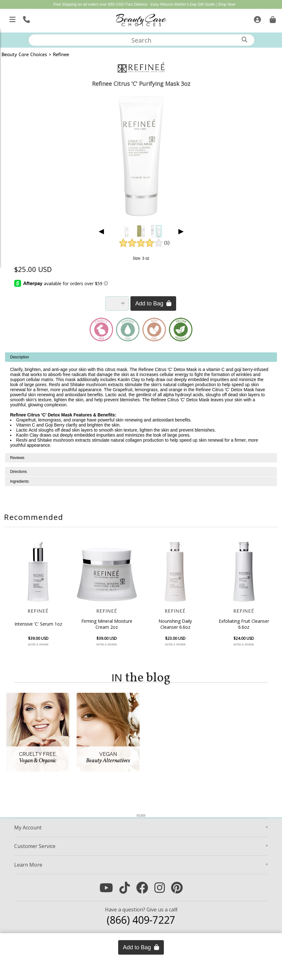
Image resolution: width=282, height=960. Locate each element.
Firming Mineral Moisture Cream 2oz (106, 624)
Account (28, 827)
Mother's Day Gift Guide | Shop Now (205, 4)
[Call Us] (25, 18)
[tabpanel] (141, 402)
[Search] (244, 39)
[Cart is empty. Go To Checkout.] (272, 18)
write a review (38, 644)
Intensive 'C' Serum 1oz (38, 624)
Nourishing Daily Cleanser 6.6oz (175, 624)
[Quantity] (117, 303)
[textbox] (141, 40)
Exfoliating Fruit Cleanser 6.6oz (244, 624)
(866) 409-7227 (141, 920)
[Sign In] (256, 18)
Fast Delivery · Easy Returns (149, 4)
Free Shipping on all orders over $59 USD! (89, 4)
